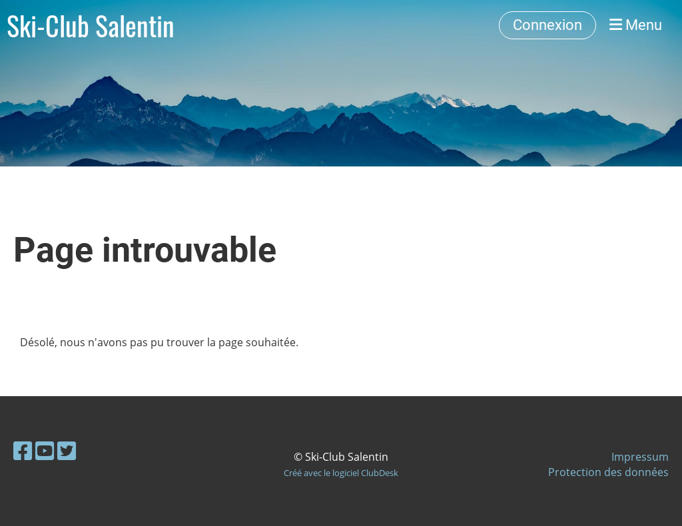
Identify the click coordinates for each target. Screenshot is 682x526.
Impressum (640, 456)
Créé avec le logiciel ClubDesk (341, 473)
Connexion (547, 25)
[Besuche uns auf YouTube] (44, 450)
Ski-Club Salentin (90, 25)
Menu (635, 25)
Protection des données (608, 472)
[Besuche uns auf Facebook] (22, 450)
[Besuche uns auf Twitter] (66, 450)
